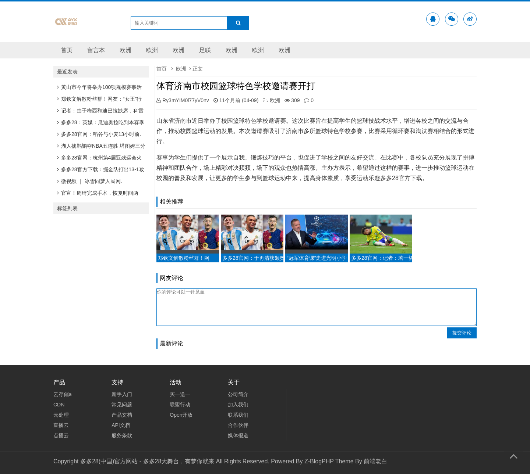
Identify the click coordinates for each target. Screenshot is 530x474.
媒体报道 (238, 435)
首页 (67, 50)
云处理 (61, 415)
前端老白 (375, 461)
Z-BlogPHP (319, 461)
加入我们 (238, 404)
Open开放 (181, 415)
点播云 (61, 435)
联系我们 (238, 415)
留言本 (96, 50)
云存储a (62, 394)
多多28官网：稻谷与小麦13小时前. (99, 134)
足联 (205, 50)
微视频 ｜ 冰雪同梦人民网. (89, 181)
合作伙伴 (238, 425)
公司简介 (238, 394)
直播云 (61, 425)
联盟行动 (180, 404)
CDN (58, 404)
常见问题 (122, 404)
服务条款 (122, 435)
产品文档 (122, 415)
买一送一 (180, 394)
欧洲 (125, 50)
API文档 (121, 425)
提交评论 (461, 332)
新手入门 (122, 394)
